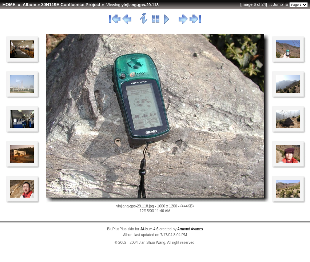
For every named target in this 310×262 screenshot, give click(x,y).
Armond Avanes (190, 229)
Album (29, 4)
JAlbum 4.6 (149, 229)
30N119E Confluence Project (70, 4)
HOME (9, 4)
